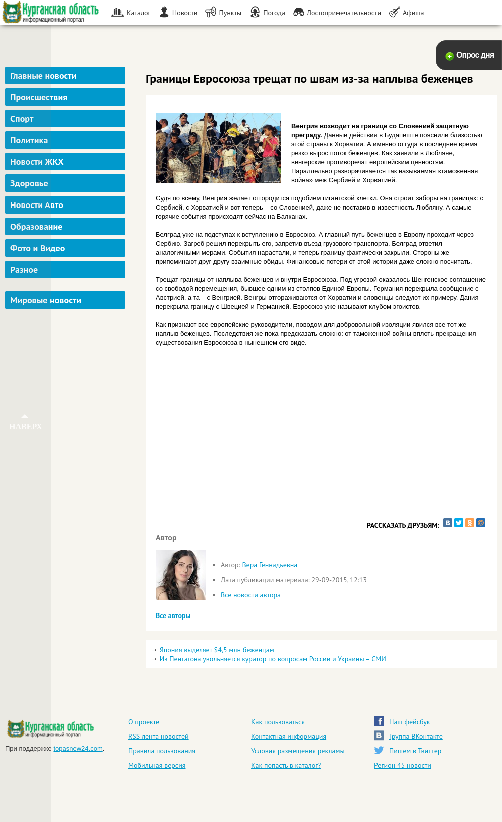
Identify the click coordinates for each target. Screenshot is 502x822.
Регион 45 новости (402, 765)
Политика (29, 140)
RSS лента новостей (158, 736)
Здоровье (29, 183)
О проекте (143, 721)
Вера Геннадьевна (269, 564)
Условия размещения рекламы (298, 750)
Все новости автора (251, 594)
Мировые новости (45, 300)
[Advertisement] (66, 363)
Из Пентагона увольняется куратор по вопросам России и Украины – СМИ (273, 658)
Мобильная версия (156, 765)
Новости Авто (36, 205)
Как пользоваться (278, 721)
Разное (24, 269)
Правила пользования (161, 750)
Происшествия (38, 97)
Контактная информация (288, 736)
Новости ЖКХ (37, 161)
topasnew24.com (77, 748)
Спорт (21, 118)
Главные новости (43, 75)
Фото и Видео (37, 248)
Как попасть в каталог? (286, 765)
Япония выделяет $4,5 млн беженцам (217, 649)
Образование (36, 226)
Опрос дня (475, 55)
